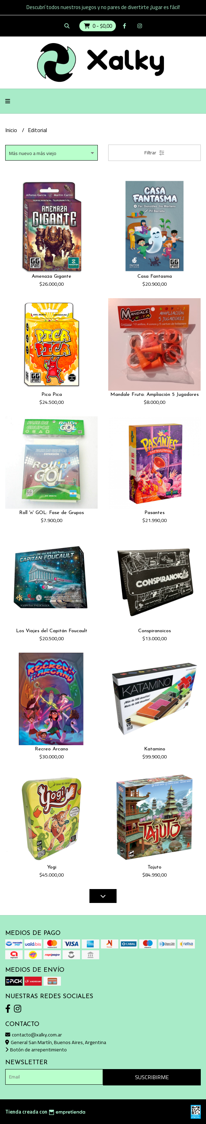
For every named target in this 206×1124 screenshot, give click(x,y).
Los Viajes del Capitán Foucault (51, 631)
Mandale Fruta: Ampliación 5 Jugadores (154, 394)
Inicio (11, 130)
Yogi (51, 867)
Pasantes (154, 512)
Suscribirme (152, 1077)
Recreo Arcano (51, 749)
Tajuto (154, 867)
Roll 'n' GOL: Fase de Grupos (51, 512)
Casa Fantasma (154, 276)
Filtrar (154, 152)
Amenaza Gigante (51, 276)
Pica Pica (51, 394)
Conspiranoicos (154, 631)
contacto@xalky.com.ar (33, 1034)
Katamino (154, 749)
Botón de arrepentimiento (36, 1049)
